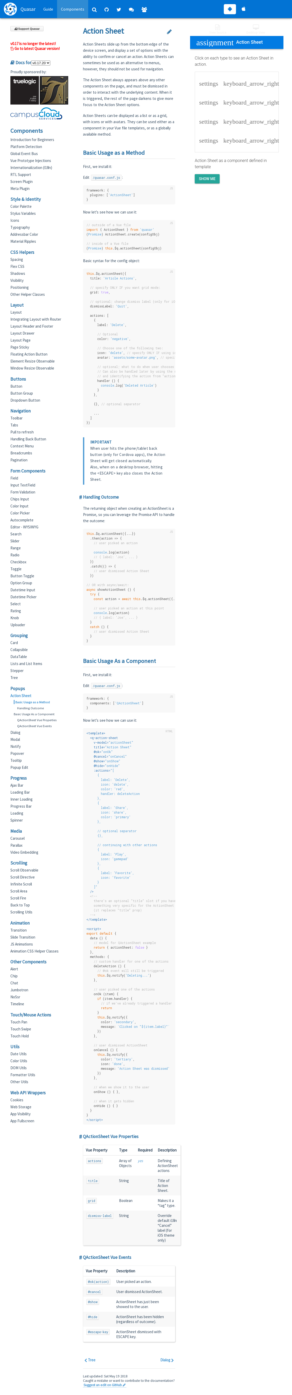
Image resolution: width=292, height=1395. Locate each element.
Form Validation (22, 492)
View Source (217, 29)
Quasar (20, 9)
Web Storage (20, 1106)
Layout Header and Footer (31, 326)
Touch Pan (18, 1022)
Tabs (14, 425)
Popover (17, 753)
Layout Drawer (22, 333)
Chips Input (19, 499)
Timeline (17, 1003)
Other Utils (19, 1081)
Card (14, 642)
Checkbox (18, 561)
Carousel (17, 838)
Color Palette (21, 206)
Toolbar (16, 418)
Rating (15, 610)
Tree (14, 677)
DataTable (18, 656)
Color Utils (18, 1060)
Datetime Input (22, 589)
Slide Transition (22, 937)
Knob (14, 617)
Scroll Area (18, 891)
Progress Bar (21, 806)
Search (16, 534)
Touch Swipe (20, 1029)
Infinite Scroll (21, 884)
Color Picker (20, 513)
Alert (14, 968)
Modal (15, 739)
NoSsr (15, 996)
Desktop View (255, 29)
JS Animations (21, 944)
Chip (14, 975)
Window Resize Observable (32, 368)
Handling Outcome (30, 708)
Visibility (17, 280)
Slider (14, 540)
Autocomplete (21, 520)
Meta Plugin (20, 188)
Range (15, 547)
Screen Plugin (21, 181)
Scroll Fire (18, 898)
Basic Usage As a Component (34, 714)
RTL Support (20, 174)
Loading (16, 813)
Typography (20, 227)
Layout (16, 312)
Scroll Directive (22, 877)
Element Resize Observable (32, 361)
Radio (14, 554)
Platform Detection (26, 146)
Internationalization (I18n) (31, 167)
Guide (48, 9)
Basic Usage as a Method (32, 702)
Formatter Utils (22, 1074)
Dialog (15, 732)
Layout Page (20, 340)
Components (72, 9)
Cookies (16, 1099)
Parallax (16, 845)
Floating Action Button (28, 354)
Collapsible (19, 649)
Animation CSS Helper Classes (34, 951)
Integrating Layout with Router (35, 319)
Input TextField (22, 485)
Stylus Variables (23, 213)
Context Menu (22, 446)
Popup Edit (19, 767)
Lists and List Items (26, 663)
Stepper (17, 670)
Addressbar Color (24, 234)
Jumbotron (19, 989)
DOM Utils (18, 1067)
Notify (15, 746)
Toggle (16, 568)
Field (14, 478)
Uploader (17, 624)
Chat (14, 982)
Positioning (19, 287)
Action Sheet (20, 695)
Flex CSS (17, 266)
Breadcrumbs (21, 453)
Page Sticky (19, 347)
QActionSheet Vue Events (34, 726)
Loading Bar (20, 792)
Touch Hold (19, 1036)
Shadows (17, 273)
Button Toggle (22, 575)
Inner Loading (21, 799)
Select (15, 603)
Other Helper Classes (27, 294)
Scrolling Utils (21, 912)
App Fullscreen (22, 1120)
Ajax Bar (16, 785)
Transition (18, 930)
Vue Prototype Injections (30, 160)
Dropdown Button (25, 400)
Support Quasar (27, 28)
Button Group (21, 393)
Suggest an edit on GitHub (105, 1385)
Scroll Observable (24, 870)
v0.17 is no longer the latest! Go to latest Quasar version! (35, 46)
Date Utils (18, 1053)
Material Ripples (23, 241)
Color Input (19, 506)
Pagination (18, 459)
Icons (14, 220)
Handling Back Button (28, 439)
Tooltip (16, 760)
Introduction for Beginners (32, 139)
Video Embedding (24, 852)
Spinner (16, 820)
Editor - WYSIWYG (24, 527)
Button (16, 386)
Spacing (16, 259)
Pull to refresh (22, 432)
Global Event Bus (24, 153)
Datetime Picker (23, 596)
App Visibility (20, 1113)
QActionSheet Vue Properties (37, 720)
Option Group (21, 582)
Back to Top (20, 905)
